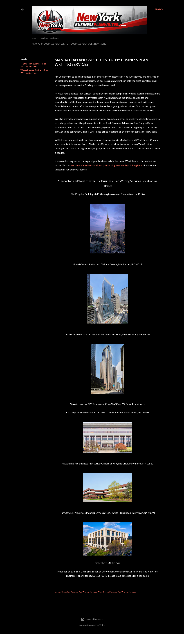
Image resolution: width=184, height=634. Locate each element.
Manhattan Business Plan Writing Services (33, 65)
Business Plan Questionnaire (88, 43)
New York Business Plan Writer (50, 43)
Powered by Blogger (92, 619)
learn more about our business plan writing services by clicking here (106, 165)
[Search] (159, 9)
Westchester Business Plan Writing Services (34, 71)
